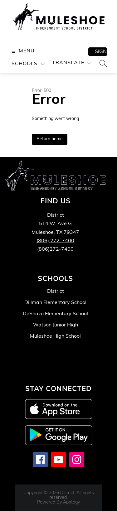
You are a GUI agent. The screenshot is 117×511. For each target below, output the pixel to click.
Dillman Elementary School (55, 302)
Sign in (101, 51)
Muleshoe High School (55, 336)
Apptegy (71, 502)
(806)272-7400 (55, 249)
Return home (50, 139)
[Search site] (103, 63)
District (55, 291)
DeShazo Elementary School (55, 313)
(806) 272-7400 (55, 241)
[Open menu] (22, 51)
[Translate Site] (72, 63)
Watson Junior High (55, 325)
